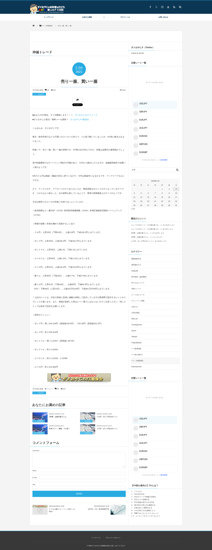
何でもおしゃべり (137, 283)
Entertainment (136, 367)
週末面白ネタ (136, 265)
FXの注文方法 (139, 494)
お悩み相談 (135, 313)
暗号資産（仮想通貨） (139, 277)
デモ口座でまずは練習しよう (144, 510)
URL (33, 484)
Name (34, 470)
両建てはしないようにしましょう (146, 513)
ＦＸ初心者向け (137, 355)
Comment (35, 450)
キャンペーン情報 (137, 301)
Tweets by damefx (137, 53)
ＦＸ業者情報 (136, 349)
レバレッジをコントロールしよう (148, 516)
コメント (50, 389)
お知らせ (134, 307)
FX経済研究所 (136, 343)
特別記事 (134, 271)
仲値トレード (136, 289)
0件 (48, 90)
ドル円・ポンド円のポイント (107, 418)
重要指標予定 (136, 259)
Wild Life (134, 319)
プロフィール (125, 17)
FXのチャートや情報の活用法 (145, 497)
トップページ (49, 17)
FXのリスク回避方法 (141, 499)
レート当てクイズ (137, 295)
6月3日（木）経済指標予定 (98, 509)
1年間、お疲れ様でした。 (58, 418)
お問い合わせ (163, 17)
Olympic (134, 337)
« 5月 (133, 209)
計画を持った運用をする (143, 508)
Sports (133, 331)
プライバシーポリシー (113, 537)
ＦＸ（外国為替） (39, 94)
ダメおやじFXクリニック (86, 115)
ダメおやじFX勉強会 (79, 119)
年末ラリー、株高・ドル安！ (59, 430)
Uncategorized (136, 325)
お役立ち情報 (87, 17)
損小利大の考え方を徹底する (144, 505)
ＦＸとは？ (138, 491)
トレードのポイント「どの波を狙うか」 (145, 225)
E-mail (34, 477)
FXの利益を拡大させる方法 (144, 502)
